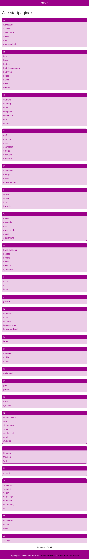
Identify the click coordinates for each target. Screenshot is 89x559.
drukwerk (7, 155)
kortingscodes (9, 325)
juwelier (6, 301)
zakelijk (6, 540)
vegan (6, 493)
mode (6, 361)
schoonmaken (9, 417)
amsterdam (8, 32)
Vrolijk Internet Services (68, 556)
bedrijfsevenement (11, 68)
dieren (6, 143)
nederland (8, 373)
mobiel (6, 357)
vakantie (7, 489)
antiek (6, 36)
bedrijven (7, 72)
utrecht (6, 473)
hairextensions (10, 250)
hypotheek (8, 269)
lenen (5, 341)
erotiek (6, 178)
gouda (6, 234)
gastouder (8, 222)
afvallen (6, 29)
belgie (6, 76)
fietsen (6, 194)
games (6, 218)
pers (5, 385)
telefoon (7, 453)
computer (7, 111)
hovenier (7, 265)
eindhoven (8, 171)
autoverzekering (10, 44)
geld (5, 226)
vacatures (7, 485)
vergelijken (8, 497)
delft (5, 135)
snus (5, 429)
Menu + (44, 3)
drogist (6, 151)
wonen (6, 524)
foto (5, 202)
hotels (6, 262)
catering (7, 104)
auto (5, 40)
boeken (6, 84)
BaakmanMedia (48, 556)
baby (5, 60)
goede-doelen (9, 230)
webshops (8, 520)
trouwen (7, 457)
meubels (7, 353)
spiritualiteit (8, 433)
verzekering (8, 505)
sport (5, 437)
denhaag (7, 139)
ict (4, 285)
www (5, 528)
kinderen (7, 321)
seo (5, 421)
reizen (6, 401)
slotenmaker (9, 425)
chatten (6, 107)
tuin (5, 461)
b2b (5, 56)
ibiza (5, 281)
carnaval (7, 100)
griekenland (8, 238)
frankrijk (7, 206)
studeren (7, 441)
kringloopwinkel (10, 329)
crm (5, 119)
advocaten (8, 25)
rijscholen (7, 405)
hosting (6, 258)
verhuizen (7, 501)
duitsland (7, 159)
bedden (6, 64)
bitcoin (6, 80)
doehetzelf (8, 147)
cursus (6, 123)
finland (6, 198)
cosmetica (8, 115)
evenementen (9, 182)
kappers (7, 314)
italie (5, 289)
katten (6, 317)
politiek (6, 389)
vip (4, 508)
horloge (6, 254)
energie (6, 175)
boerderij (7, 87)
